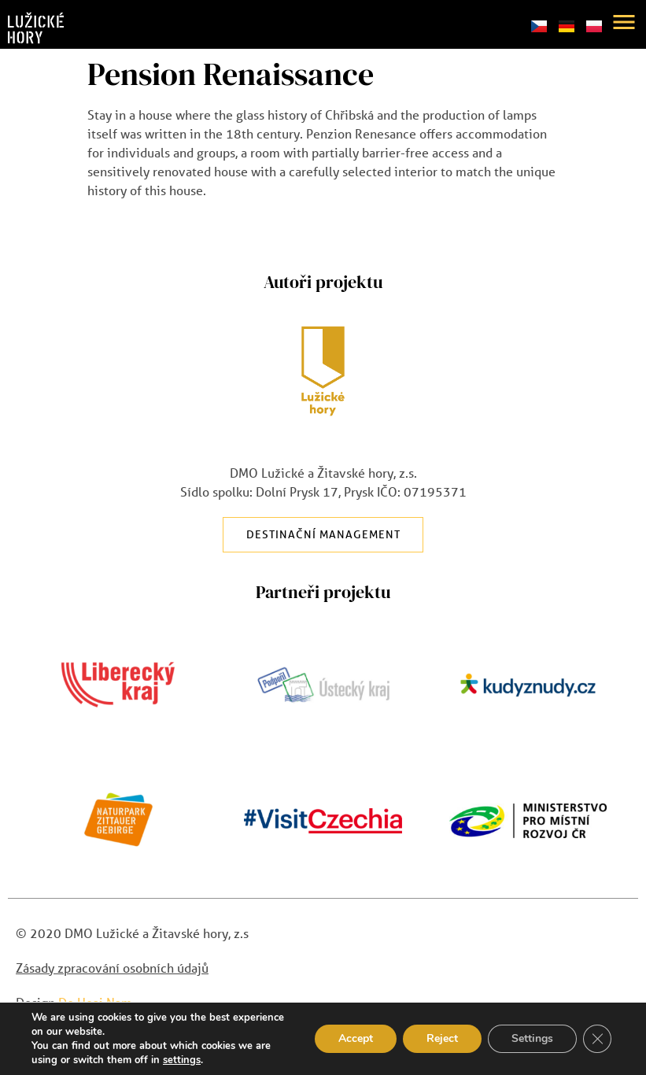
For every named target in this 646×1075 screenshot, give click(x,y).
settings (182, 1060)
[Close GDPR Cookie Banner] (597, 1039)
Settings (532, 1038)
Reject (442, 1038)
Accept (355, 1038)
